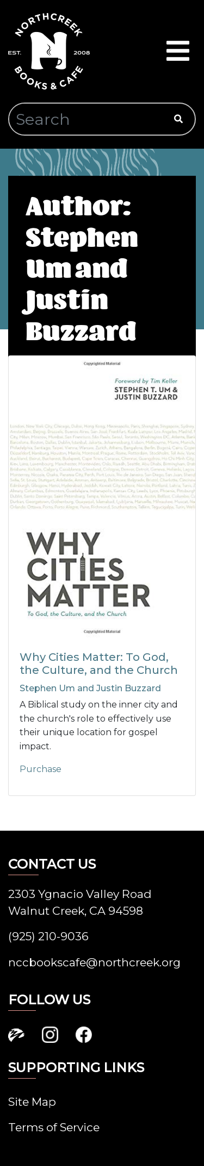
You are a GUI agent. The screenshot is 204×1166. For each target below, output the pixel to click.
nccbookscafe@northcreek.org (94, 962)
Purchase (40, 769)
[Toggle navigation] (178, 51)
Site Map (32, 1101)
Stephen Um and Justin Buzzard (90, 688)
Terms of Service (54, 1127)
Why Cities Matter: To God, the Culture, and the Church (99, 664)
